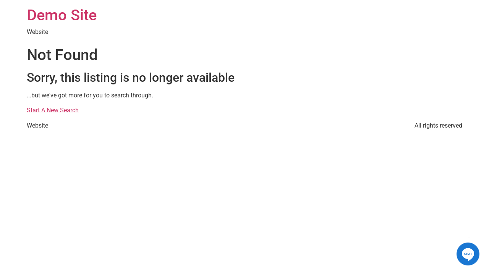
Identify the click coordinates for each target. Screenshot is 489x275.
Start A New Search (53, 110)
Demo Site (62, 15)
